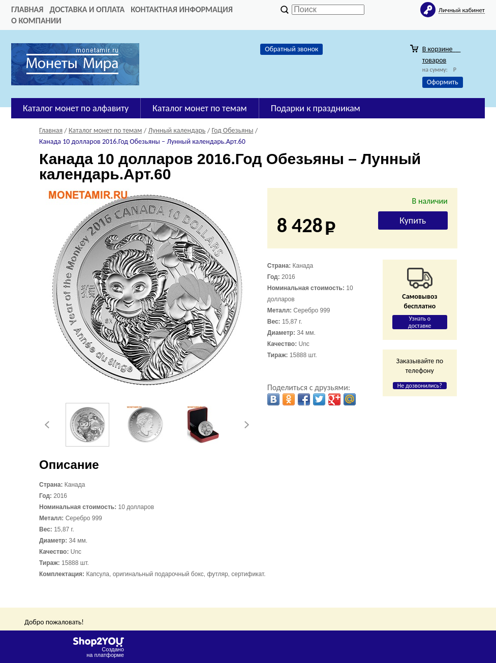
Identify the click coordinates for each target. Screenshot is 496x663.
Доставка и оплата (87, 9)
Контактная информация (182, 9)
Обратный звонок (291, 49)
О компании (36, 20)
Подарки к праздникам (315, 108)
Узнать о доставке (419, 322)
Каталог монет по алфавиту (76, 108)
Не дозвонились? (419, 385)
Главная (27, 9)
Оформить (442, 82)
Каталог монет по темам (199, 108)
